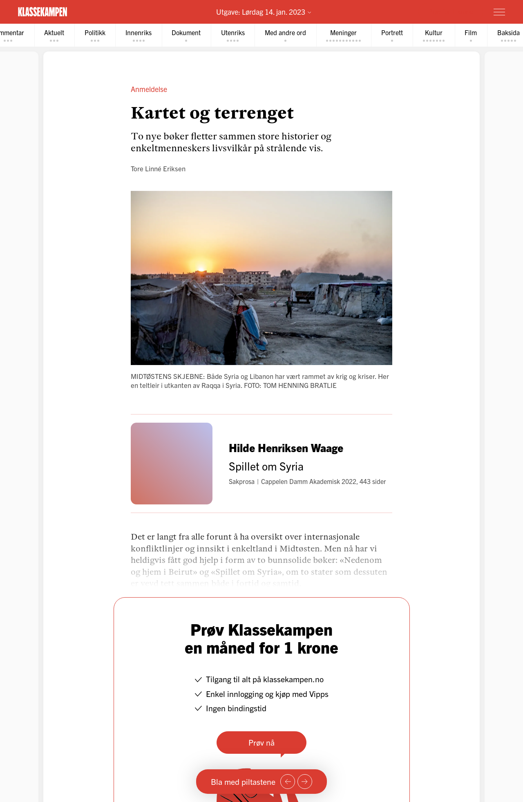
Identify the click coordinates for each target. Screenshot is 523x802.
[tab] (57, 35)
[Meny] (499, 12)
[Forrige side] (287, 781)
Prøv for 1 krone (450, 11)
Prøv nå (261, 742)
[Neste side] (304, 781)
